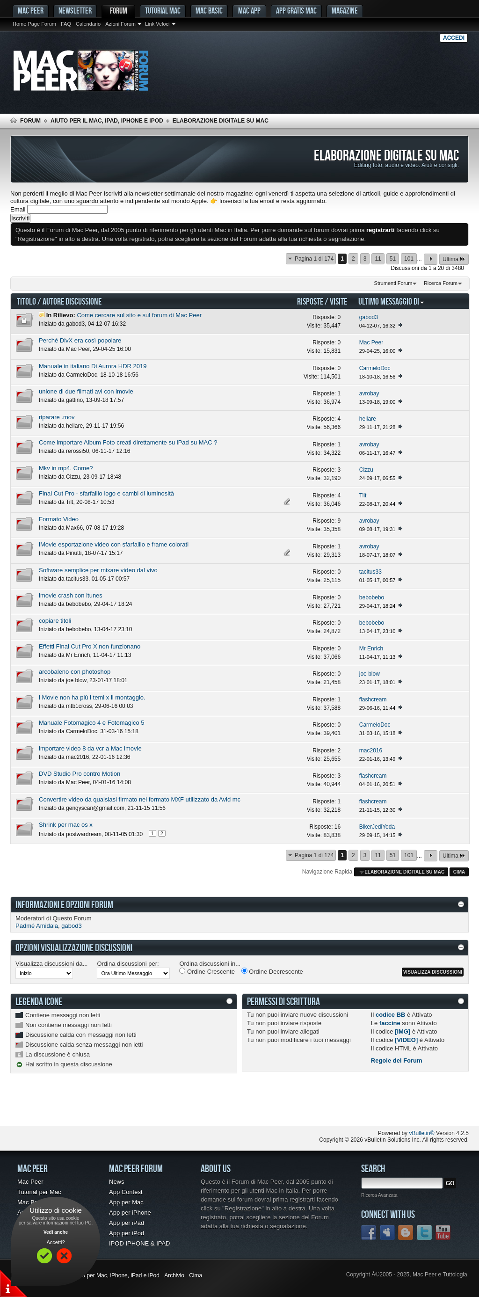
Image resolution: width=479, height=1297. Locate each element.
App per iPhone (130, 1212)
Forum (118, 10)
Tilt (69, 502)
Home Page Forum (34, 24)
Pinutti (73, 553)
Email (18, 209)
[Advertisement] (119, 1106)
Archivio (174, 1275)
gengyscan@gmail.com (95, 808)
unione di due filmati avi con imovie (86, 391)
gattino (74, 400)
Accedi (453, 38)
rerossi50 (77, 451)
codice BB (391, 1014)
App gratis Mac (296, 10)
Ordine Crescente (207, 971)
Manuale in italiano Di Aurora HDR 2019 (93, 366)
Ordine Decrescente (272, 971)
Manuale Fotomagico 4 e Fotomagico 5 (91, 722)
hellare (74, 426)
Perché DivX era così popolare (80, 340)
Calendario (88, 24)
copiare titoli (55, 620)
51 (393, 258)
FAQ (66, 24)
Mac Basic (209, 10)
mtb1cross (79, 706)
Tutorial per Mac (39, 1191)
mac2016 (77, 757)
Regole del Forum (396, 1060)
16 (337, 826)
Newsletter (75, 10)
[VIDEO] (406, 1039)
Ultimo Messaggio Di (391, 301)
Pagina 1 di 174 (314, 258)
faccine (389, 1023)
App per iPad (126, 1222)
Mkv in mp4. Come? (66, 468)
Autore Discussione (72, 301)
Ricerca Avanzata (379, 1195)
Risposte (310, 301)
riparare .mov (57, 417)
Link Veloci (157, 24)
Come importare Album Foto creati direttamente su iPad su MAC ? (128, 442)
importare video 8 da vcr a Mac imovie (90, 748)
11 (378, 258)
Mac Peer (78, 349)
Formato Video (59, 519)
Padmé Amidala (36, 925)
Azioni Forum (120, 24)
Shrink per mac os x (66, 824)
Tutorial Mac (163, 10)
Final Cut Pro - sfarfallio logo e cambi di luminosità (106, 493)
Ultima (454, 258)
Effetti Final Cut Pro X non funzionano (89, 646)
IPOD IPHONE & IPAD (139, 1243)
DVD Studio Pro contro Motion (79, 773)
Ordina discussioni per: (128, 963)
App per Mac (126, 1202)
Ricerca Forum (440, 283)
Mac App (249, 10)
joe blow (76, 680)
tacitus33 (77, 579)
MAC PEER (31, 10)
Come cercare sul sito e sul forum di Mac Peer (139, 315)
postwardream (84, 834)
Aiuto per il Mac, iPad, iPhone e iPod (107, 120)
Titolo (26, 301)
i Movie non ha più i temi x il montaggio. (92, 697)
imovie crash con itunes (70, 595)
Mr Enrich (78, 655)
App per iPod (126, 1233)
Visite (338, 301)
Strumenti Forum (393, 283)
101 (409, 258)
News (116, 1181)
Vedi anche (56, 1232)
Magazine (345, 10)
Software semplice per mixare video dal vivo (98, 570)
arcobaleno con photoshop (74, 671)
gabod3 (75, 324)
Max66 (74, 528)
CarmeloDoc (81, 375)
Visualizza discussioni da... (51, 963)
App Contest (126, 1191)
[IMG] (402, 1031)
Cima (459, 871)
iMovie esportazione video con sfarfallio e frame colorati (114, 544)
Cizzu (73, 477)
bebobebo (78, 604)
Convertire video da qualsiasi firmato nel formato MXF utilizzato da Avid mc (139, 799)
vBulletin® (421, 1133)
